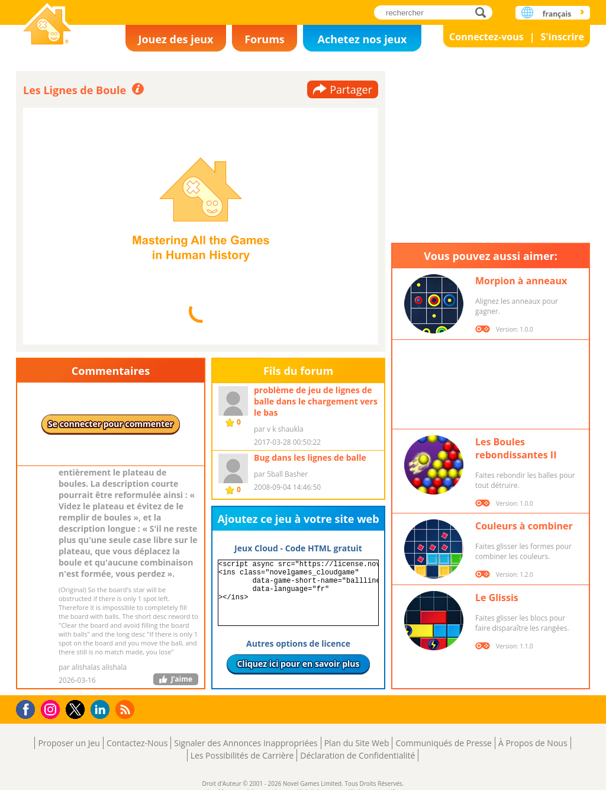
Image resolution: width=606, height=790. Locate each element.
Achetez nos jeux (362, 39)
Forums (264, 39)
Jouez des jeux (175, 39)
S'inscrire (562, 36)
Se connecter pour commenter (110, 423)
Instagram (52, 709)
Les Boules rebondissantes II (515, 448)
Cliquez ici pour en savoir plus (298, 663)
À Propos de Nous (533, 743)
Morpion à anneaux (521, 280)
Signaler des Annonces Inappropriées (245, 743)
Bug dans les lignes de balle (310, 457)
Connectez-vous (486, 36)
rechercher (483, 12)
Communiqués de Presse (443, 743)
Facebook (28, 708)
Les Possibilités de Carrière (242, 755)
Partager (351, 89)
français (557, 14)
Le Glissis (496, 597)
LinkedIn (102, 710)
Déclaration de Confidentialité (357, 755)
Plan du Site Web (356, 743)
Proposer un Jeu (68, 743)
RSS (126, 709)
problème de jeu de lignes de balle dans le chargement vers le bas (316, 401)
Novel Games (47, 25)
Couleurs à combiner (524, 525)
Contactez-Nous (137, 743)
